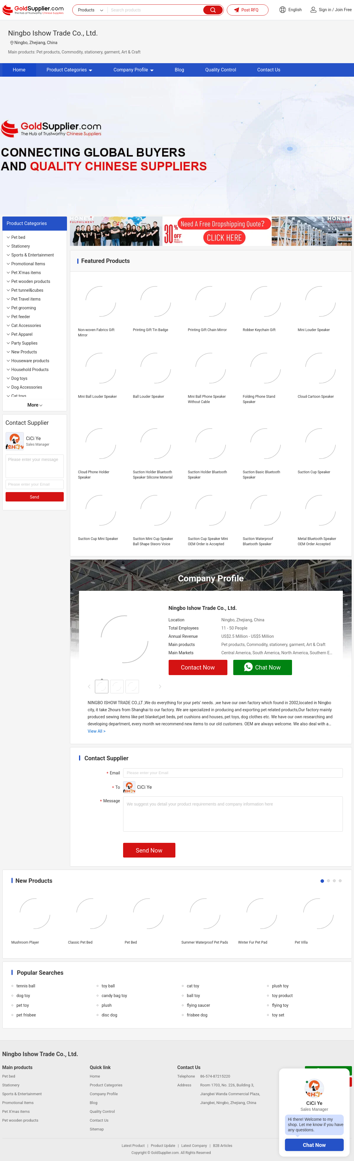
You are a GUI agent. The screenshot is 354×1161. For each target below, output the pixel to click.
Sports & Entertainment (32, 255)
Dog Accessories (26, 387)
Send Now (149, 850)
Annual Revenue (183, 636)
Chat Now (314, 1145)
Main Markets (181, 652)
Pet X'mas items (26, 272)
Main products (182, 644)
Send (34, 497)
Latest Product (133, 1146)
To (115, 787)
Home (19, 70)
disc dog (109, 1015)
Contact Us (269, 70)
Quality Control (220, 70)
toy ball (108, 986)
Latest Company (194, 1146)
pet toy (22, 1005)
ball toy (193, 995)
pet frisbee (26, 1015)
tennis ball (25, 986)
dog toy (23, 995)
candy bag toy (114, 995)
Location (176, 620)
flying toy (280, 1005)
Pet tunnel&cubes (27, 290)
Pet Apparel (22, 334)
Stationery (20, 246)
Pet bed (18, 237)
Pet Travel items (26, 299)
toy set (278, 1015)
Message (109, 801)
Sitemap (97, 1129)
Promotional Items (28, 263)
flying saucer (198, 1005)
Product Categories (70, 70)
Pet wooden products (30, 281)
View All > (96, 731)
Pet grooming (23, 308)
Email (112, 773)
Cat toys (18, 396)
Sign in (325, 9)
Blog (179, 70)
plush (107, 1005)
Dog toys (19, 378)
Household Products (30, 369)
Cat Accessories (26, 325)
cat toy (193, 986)
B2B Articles (222, 1146)
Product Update (163, 1146)
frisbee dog (197, 1015)
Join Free (343, 9)
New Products (24, 352)
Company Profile (133, 70)
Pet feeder (20, 316)
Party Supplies (24, 343)
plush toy (280, 986)
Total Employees (184, 628)
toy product (282, 995)
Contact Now (198, 667)
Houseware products (30, 360)
